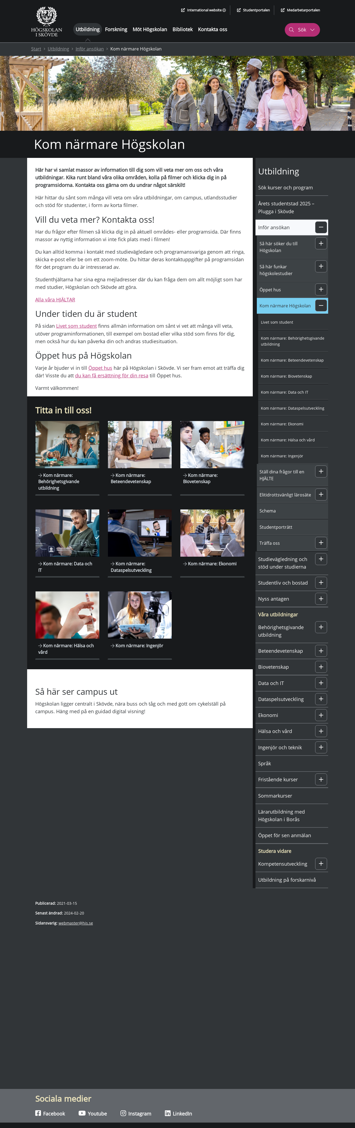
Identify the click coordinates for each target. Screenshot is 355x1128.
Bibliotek (182, 29)
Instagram (135, 1113)
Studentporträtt (276, 527)
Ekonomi (268, 715)
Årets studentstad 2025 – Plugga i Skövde (286, 207)
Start (36, 49)
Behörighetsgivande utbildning (281, 631)
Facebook (50, 1113)
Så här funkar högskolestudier (276, 270)
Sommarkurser (275, 795)
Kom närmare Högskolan (285, 306)
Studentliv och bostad (283, 582)
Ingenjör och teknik (280, 747)
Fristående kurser (278, 779)
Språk (264, 763)
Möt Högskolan (150, 29)
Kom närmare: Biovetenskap (286, 376)
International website (203, 10)
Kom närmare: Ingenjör (282, 455)
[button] (321, 227)
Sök (301, 29)
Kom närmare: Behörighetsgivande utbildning (292, 341)
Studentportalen (253, 10)
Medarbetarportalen (300, 10)
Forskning (116, 29)
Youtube (92, 1113)
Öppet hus (100, 368)
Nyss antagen (273, 598)
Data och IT (271, 683)
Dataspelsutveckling (281, 699)
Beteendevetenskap (280, 651)
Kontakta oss (212, 29)
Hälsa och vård (275, 731)
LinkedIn (178, 1113)
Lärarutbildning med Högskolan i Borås (281, 815)
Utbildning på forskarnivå (287, 880)
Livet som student (76, 326)
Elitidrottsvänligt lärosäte (285, 495)
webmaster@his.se (76, 923)
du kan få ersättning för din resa (111, 375)
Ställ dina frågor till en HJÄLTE (282, 475)
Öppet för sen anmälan (284, 835)
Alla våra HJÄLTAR (55, 299)
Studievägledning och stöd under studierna (282, 563)
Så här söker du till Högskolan (279, 247)
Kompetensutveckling (282, 864)
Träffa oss (270, 543)
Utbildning (88, 29)
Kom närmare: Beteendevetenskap (292, 360)
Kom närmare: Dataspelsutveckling (292, 408)
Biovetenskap (273, 667)
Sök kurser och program (285, 187)
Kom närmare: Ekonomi (282, 423)
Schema (268, 511)
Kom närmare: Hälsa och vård (288, 439)
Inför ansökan (90, 49)
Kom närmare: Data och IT (284, 392)
